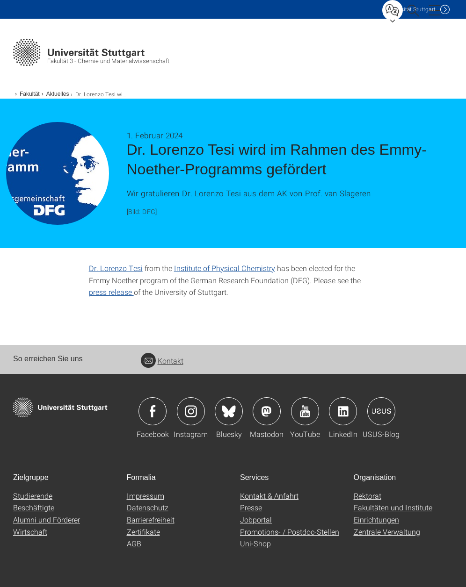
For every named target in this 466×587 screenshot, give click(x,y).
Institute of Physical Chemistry (224, 268)
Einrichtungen (376, 519)
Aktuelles (57, 94)
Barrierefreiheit (151, 519)
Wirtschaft (30, 532)
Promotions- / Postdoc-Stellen (289, 532)
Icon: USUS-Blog (381, 411)
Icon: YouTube (305, 411)
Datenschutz (147, 507)
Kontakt (162, 360)
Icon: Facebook (152, 411)
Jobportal (256, 519)
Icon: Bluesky (229, 411)
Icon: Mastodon (267, 411)
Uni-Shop (255, 543)
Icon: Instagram (191, 411)
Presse (251, 507)
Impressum (145, 496)
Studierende (32, 496)
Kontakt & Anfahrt (269, 496)
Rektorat (367, 496)
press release (111, 292)
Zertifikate (143, 532)
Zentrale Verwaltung (387, 532)
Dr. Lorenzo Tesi (116, 268)
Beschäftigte (33, 507)
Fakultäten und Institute (393, 507)
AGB (134, 543)
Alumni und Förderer (46, 519)
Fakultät (30, 94)
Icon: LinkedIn (343, 411)
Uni (410, 9)
